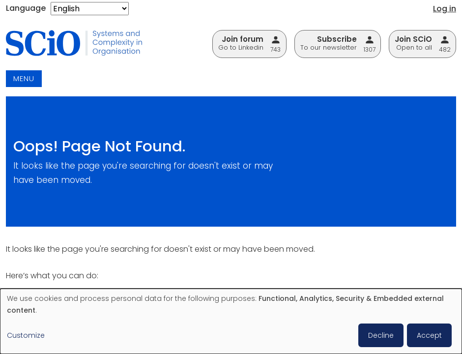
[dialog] (231, 321)
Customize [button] (26, 335)
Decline (381, 335)
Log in (444, 8)
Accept (429, 335)
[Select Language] (90, 8)
